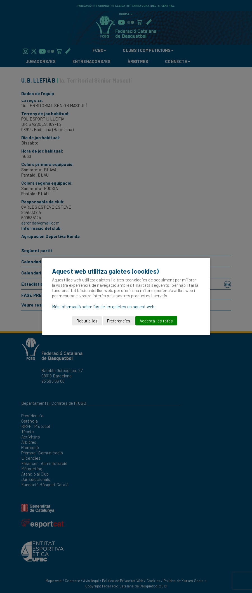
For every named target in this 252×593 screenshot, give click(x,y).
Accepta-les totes (156, 320)
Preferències (118, 320)
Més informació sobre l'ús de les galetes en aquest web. (104, 306)
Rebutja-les (87, 320)
